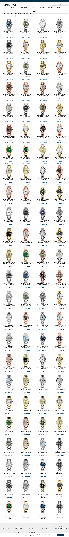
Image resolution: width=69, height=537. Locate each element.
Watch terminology (32, 527)
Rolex (2, 9)
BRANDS (5, 7)
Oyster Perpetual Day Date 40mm (10, 9)
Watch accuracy (31, 528)
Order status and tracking (19, 531)
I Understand (60, 535)
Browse (17, 9)
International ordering (18, 529)
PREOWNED (50, 7)
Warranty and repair (18, 528)
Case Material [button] (16, 13)
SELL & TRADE (42, 7)
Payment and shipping (19, 527)
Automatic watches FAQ (33, 531)
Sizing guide (17, 532)
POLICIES (34, 7)
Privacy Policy (30, 535)
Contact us (3, 527)
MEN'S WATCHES (13, 7)
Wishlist (6, 37)
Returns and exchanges (19, 525)
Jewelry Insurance (32, 532)
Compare (11, 37)
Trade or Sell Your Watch (6, 531)
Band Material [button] (22, 13)
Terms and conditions (5, 529)
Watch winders (31, 529)
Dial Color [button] (28, 13)
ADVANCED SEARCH (60, 7)
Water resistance (31, 525)
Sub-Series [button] (9, 13)
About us (3, 525)
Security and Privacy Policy (6, 528)
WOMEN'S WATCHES (25, 7)
